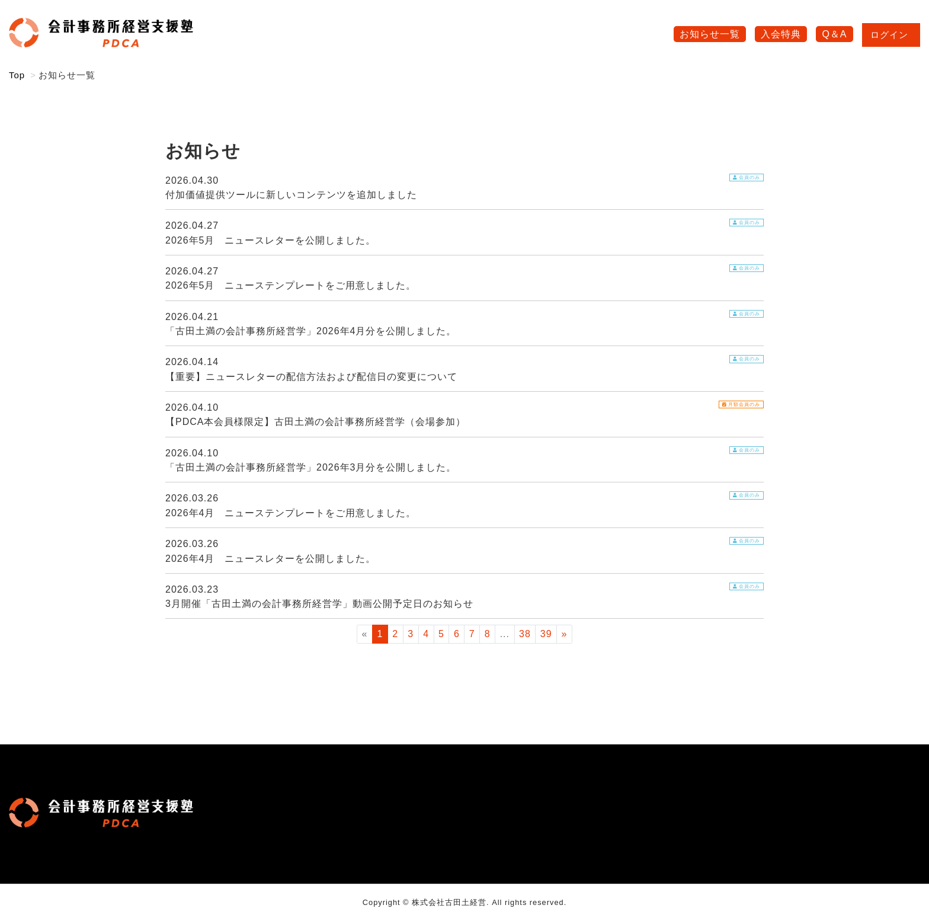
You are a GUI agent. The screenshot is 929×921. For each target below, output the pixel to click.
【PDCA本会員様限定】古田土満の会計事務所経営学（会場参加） (315, 423)
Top (17, 76)
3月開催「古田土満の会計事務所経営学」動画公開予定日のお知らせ (319, 605)
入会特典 (781, 35)
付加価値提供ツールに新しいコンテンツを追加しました (291, 196)
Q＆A (834, 35)
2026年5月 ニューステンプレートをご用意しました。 (291, 287)
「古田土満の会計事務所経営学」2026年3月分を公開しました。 (311, 468)
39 (546, 635)
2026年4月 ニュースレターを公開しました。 (270, 560)
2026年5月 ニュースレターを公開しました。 (270, 241)
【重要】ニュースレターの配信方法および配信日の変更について (311, 378)
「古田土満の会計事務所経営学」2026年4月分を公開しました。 (311, 332)
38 (525, 635)
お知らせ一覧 (710, 35)
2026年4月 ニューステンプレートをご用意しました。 (291, 514)
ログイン (891, 35)
